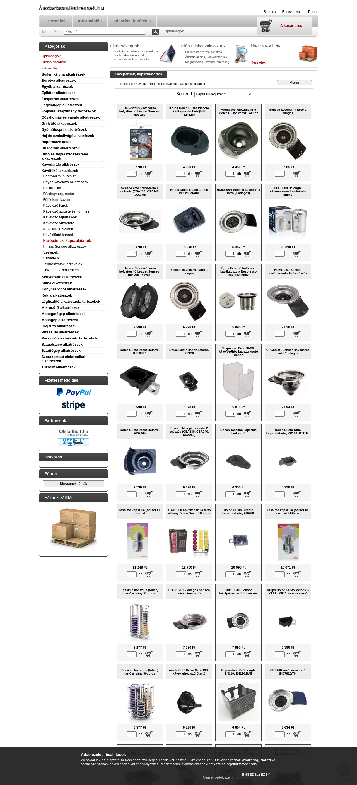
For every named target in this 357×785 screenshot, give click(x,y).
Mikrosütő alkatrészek (60, 307)
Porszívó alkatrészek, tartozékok (69, 338)
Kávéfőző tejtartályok (60, 217)
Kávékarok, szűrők (58, 229)
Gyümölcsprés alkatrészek (64, 129)
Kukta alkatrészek (57, 295)
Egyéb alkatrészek (57, 87)
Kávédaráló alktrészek (61, 164)
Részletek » (259, 62)
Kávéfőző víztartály (58, 223)
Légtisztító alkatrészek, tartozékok (71, 301)
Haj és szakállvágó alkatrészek (68, 136)
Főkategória (125, 83)
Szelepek (50, 252)
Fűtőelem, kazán (56, 200)
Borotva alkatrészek (59, 80)
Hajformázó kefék (57, 142)
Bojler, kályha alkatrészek (64, 74)
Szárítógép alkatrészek (61, 350)
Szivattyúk (51, 258)
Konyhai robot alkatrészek (64, 289)
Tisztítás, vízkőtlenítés (61, 270)
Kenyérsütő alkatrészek (62, 277)
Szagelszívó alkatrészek (62, 344)
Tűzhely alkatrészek (59, 367)
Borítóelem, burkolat (59, 176)
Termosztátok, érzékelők (62, 264)
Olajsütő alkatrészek (59, 326)
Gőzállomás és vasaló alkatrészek (71, 117)
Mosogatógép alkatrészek (64, 314)
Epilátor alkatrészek (59, 93)
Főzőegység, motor (58, 194)
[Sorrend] (223, 94)
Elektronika (52, 188)
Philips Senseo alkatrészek (64, 246)
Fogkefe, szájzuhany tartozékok (69, 111)
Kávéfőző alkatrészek (60, 170)
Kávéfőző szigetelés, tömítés (66, 211)
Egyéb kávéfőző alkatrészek (65, 182)
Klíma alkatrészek (57, 283)
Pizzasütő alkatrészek (60, 332)
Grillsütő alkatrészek (59, 123)
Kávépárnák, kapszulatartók (67, 241)
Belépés (270, 11)
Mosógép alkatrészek (60, 320)
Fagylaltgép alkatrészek (62, 105)
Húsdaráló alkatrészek (61, 148)
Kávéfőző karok (55, 205)
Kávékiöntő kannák (58, 235)
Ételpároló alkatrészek (61, 99)
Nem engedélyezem (218, 777)
